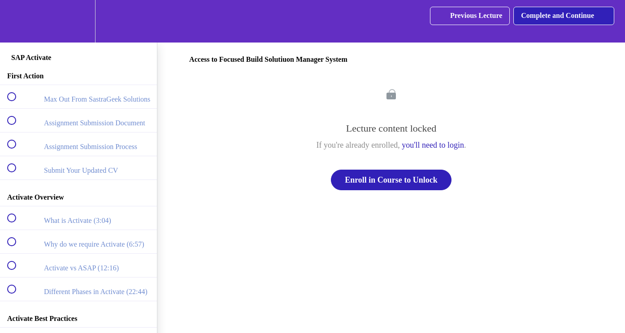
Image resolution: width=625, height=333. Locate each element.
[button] (16, 21)
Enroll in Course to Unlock (391, 179)
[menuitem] (78, 21)
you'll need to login (433, 145)
